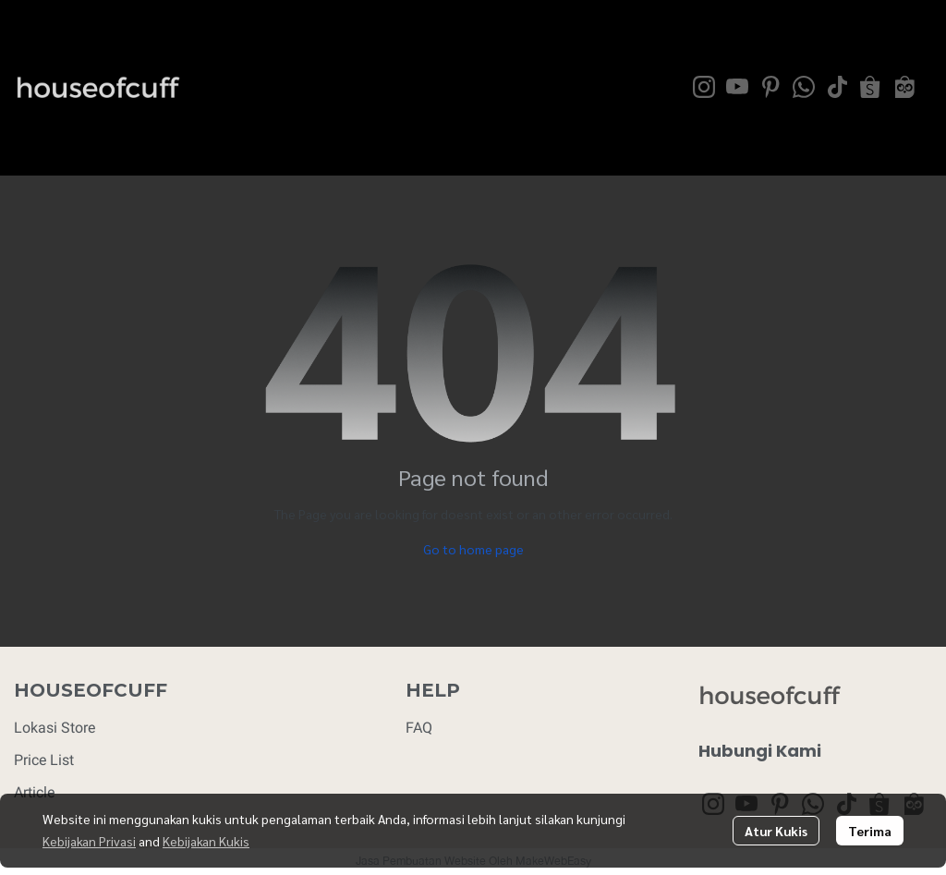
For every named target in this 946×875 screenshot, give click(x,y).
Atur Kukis (776, 830)
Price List (44, 760)
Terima (869, 830)
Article (34, 792)
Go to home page (473, 549)
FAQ (419, 727)
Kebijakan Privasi (89, 840)
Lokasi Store (54, 727)
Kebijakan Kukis (206, 840)
